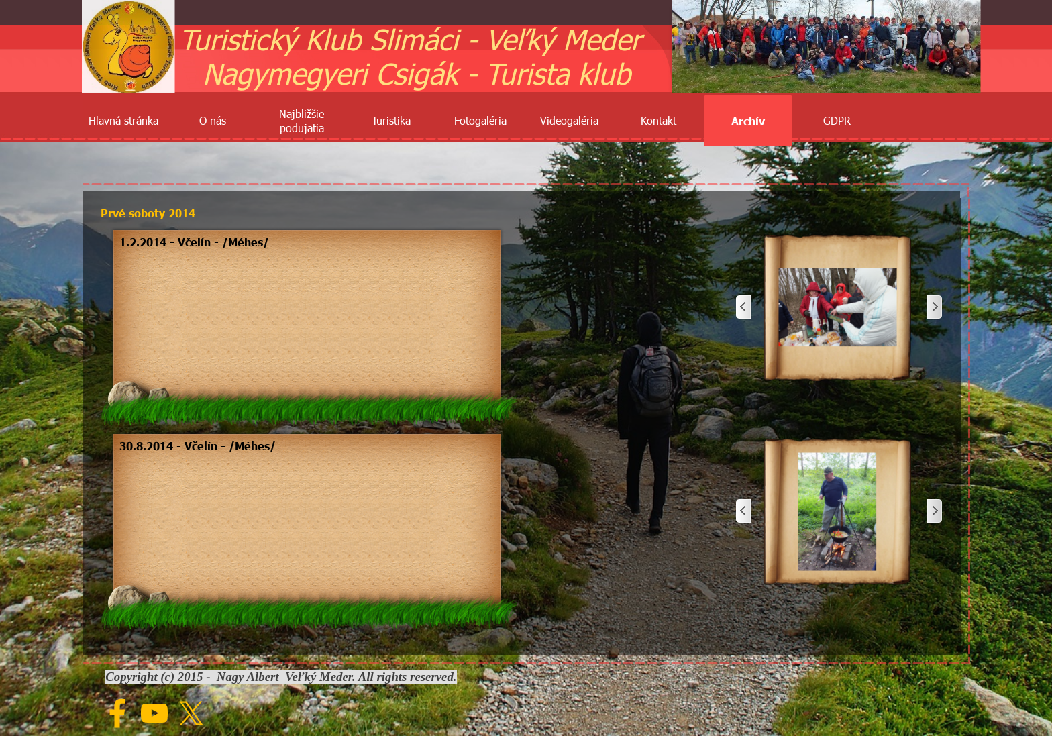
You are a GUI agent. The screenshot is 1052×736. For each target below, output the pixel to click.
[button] (838, 307)
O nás (212, 120)
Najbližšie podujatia (301, 121)
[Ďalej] (934, 307)
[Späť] (744, 307)
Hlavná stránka (123, 120)
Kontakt (658, 120)
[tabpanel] (307, 242)
